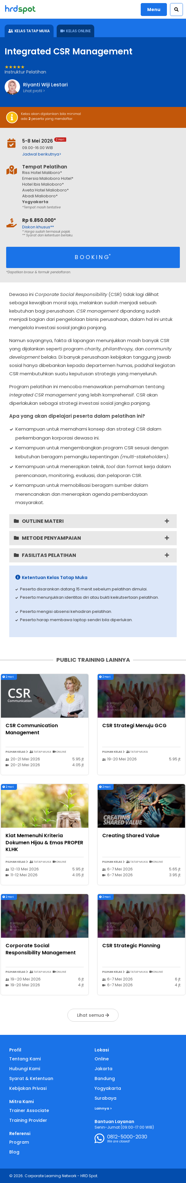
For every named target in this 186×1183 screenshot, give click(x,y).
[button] (176, 9)
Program (19, 1142)
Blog (14, 1152)
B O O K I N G (93, 257)
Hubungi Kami (24, 1069)
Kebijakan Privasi (27, 1088)
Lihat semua (93, 1015)
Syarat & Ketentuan (31, 1078)
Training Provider (28, 1120)
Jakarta (103, 1069)
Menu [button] (153, 9)
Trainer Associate (29, 1110)
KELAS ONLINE (75, 31)
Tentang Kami (25, 1059)
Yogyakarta (108, 1088)
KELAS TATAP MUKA (29, 31)
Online (102, 1059)
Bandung (105, 1078)
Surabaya (105, 1098)
